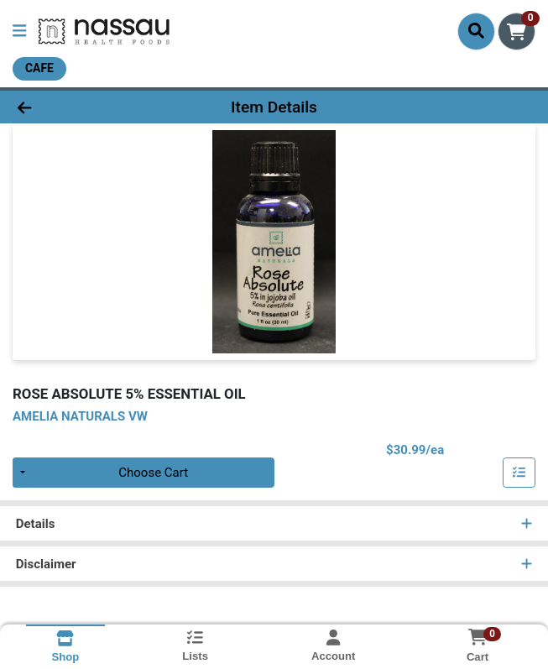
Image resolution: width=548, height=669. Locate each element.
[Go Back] (78, 107)
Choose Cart (153, 472)
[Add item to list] (519, 472)
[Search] (476, 31)
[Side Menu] (19, 31)
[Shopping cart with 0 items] (516, 31)
